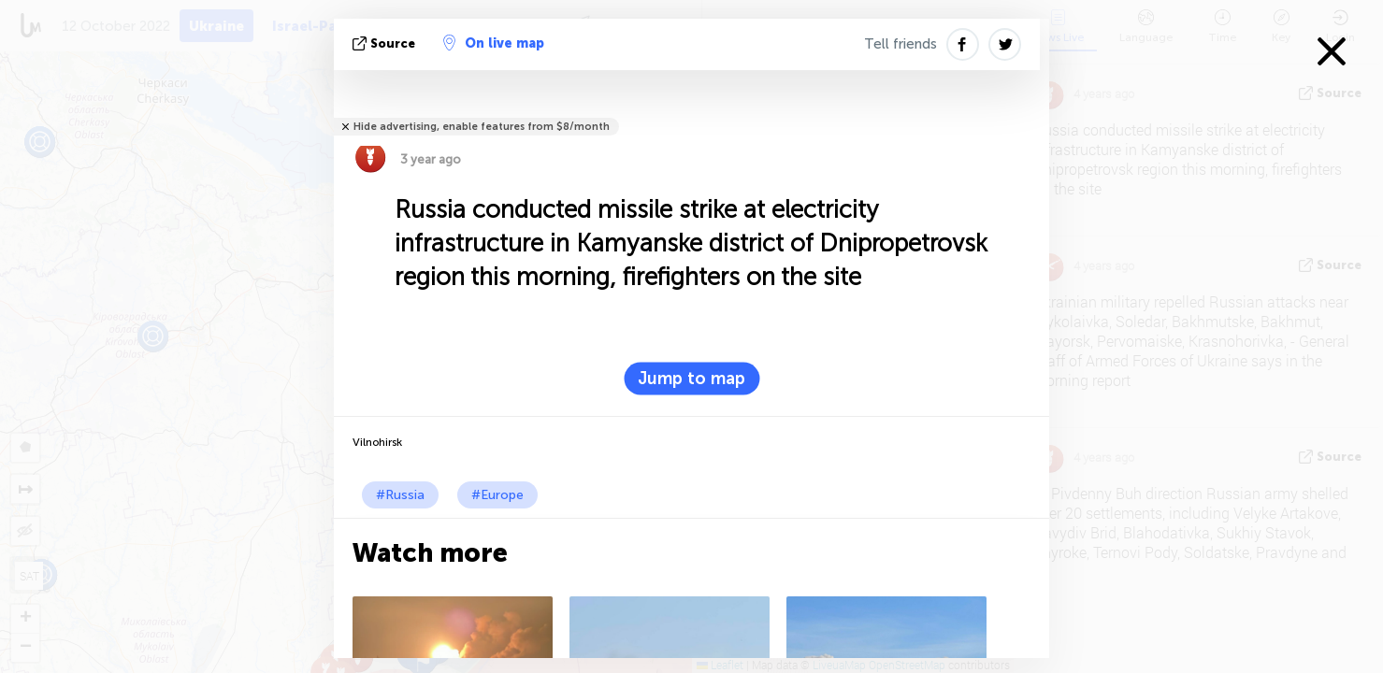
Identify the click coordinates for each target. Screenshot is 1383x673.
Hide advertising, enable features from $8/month (481, 127)
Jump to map (691, 378)
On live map (493, 43)
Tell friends (900, 44)
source (385, 43)
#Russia (400, 495)
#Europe (497, 495)
